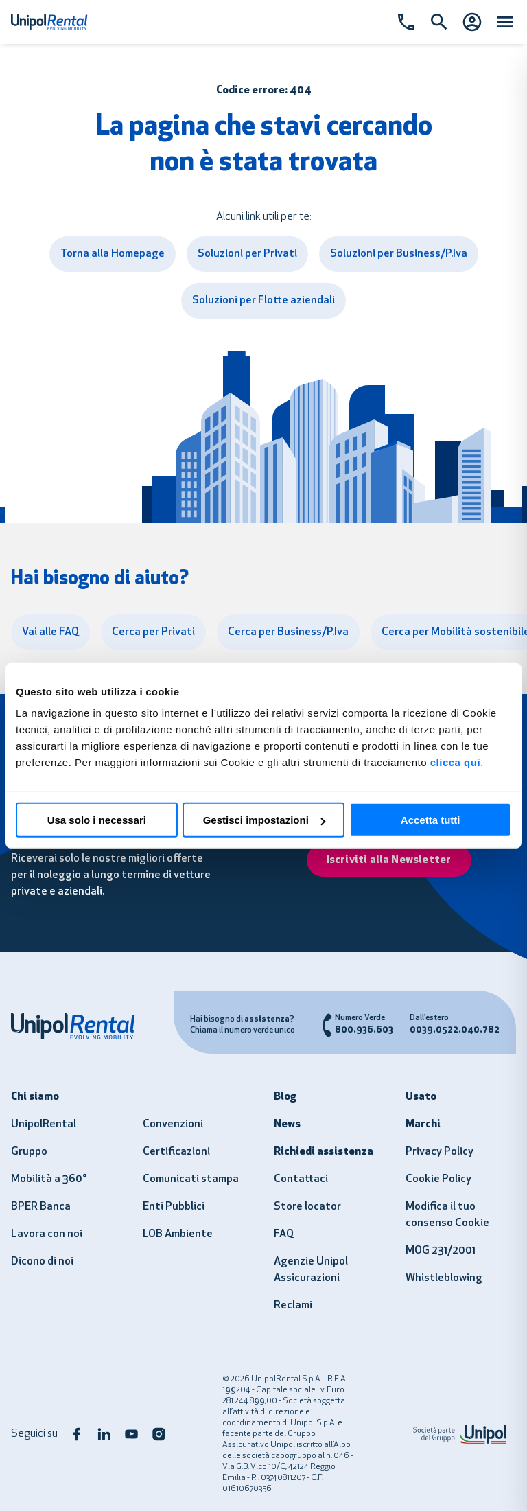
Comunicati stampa (191, 1179)
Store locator (307, 1206)
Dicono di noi (42, 1261)
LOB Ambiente (178, 1234)
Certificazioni (176, 1151)
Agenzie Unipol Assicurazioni (311, 1270)
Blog (285, 1097)
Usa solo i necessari (96, 820)
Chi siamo (35, 1097)
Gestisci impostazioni (264, 820)
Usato (421, 1097)
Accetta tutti (430, 820)
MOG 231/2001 (441, 1250)
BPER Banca (41, 1206)
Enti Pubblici (173, 1206)
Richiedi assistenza (323, 1151)
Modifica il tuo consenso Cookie (447, 1215)
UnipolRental (43, 1124)
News (287, 1124)
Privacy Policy (439, 1151)
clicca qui (455, 762)
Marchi (423, 1124)
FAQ (284, 1234)
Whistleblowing (444, 1278)
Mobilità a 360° (49, 1179)
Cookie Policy (438, 1179)
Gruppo (29, 1151)
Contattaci (301, 1179)
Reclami (293, 1305)
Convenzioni (173, 1124)
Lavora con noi (46, 1234)
